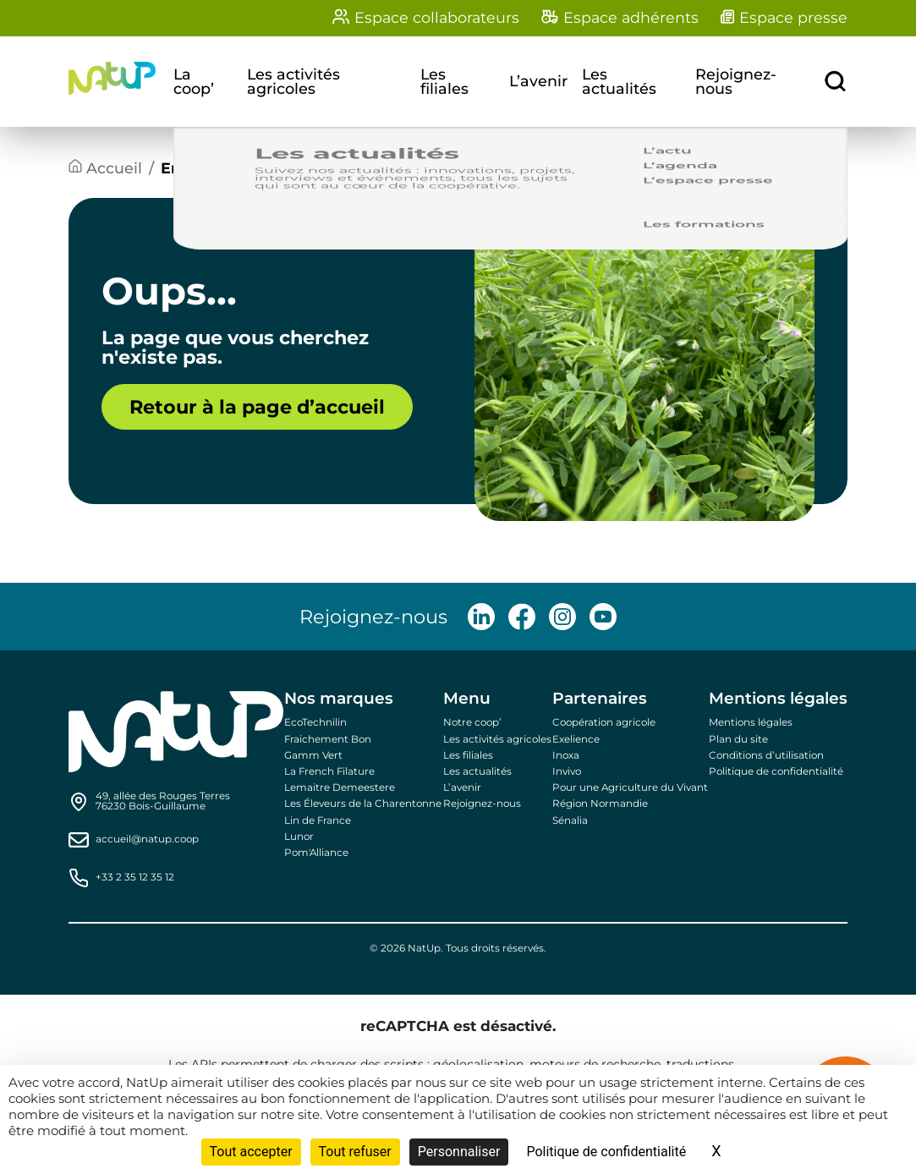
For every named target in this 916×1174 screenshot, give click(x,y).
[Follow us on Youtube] (603, 616)
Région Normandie (600, 803)
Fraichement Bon (327, 739)
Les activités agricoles (293, 81)
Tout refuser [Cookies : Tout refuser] (355, 1152)
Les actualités (619, 81)
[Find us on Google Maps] (163, 802)
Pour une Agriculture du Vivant (630, 787)
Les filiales (444, 81)
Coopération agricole (603, 722)
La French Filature (329, 771)
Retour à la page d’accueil (257, 407)
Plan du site (738, 739)
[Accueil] (105, 168)
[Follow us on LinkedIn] (481, 616)
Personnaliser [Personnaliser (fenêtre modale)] (459, 1152)
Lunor (299, 836)
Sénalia (570, 820)
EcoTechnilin (315, 722)
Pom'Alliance (316, 853)
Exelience (576, 739)
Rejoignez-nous (735, 81)
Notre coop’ (472, 722)
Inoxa (565, 755)
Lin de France (317, 820)
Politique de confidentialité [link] (606, 1152)
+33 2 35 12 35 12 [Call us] (135, 878)
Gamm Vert (313, 755)
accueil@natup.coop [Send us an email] (147, 840)
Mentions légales (751, 722)
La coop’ (193, 81)
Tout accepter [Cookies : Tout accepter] (251, 1152)
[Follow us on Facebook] (521, 616)
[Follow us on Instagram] (562, 616)
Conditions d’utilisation (766, 755)
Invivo (566, 771)
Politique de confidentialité (776, 771)
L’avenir (538, 81)
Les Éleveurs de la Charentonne (363, 803)
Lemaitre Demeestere (339, 787)
